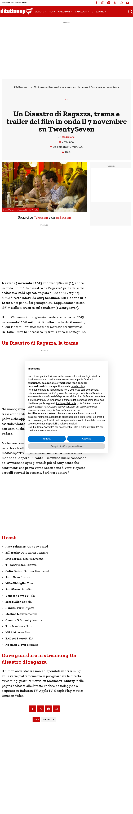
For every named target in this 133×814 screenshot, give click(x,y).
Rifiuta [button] (47, 438)
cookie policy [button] (78, 386)
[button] (130, 11)
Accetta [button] (86, 438)
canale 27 (48, 719)
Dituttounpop (20, 87)
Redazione (68, 136)
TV (30, 87)
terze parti (80, 389)
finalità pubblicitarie (66, 403)
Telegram (40, 217)
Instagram (63, 217)
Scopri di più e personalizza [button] (66, 446)
